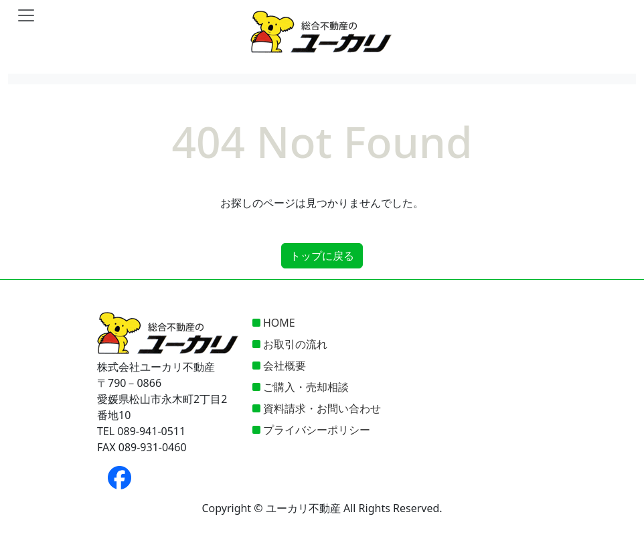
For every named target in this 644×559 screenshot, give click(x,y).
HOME (279, 322)
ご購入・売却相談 (306, 387)
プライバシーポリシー (316, 429)
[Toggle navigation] (26, 15)
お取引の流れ (295, 344)
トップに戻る (322, 255)
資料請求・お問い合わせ (322, 408)
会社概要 (284, 365)
